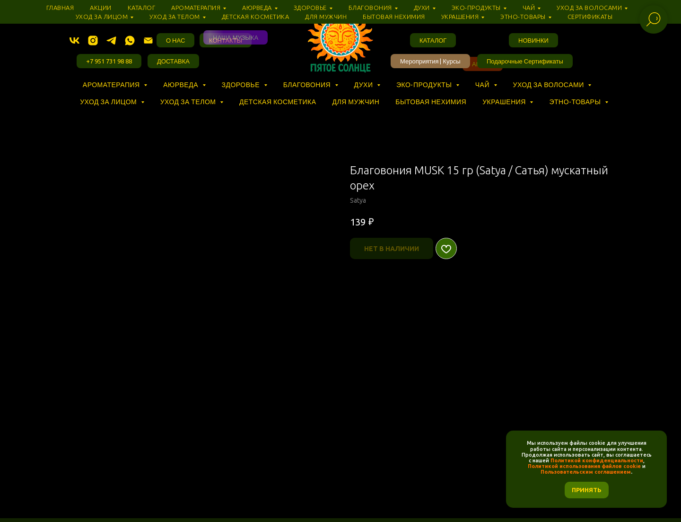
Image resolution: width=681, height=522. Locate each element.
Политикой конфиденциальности (596, 460)
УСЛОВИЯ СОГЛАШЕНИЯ (406, 482)
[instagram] (93, 40)
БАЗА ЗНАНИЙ (214, 472)
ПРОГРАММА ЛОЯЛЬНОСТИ (446, 472)
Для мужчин (356, 102)
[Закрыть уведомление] (659, 437)
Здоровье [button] (242, 85)
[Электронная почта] (148, 40)
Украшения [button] (504, 102)
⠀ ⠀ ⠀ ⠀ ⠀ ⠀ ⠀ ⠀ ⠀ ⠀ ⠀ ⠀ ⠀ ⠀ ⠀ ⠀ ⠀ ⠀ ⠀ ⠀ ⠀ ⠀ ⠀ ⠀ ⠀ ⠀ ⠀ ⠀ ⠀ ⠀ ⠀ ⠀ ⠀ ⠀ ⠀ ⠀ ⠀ (217, 93)
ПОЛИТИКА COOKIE (323, 482)
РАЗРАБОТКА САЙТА (400, 503)
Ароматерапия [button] (112, 85)
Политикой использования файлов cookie (584, 466)
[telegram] (111, 40)
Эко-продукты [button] (425, 85)
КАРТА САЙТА (500, 492)
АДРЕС (297, 472)
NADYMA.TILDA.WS (278, 503)
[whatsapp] (130, 40)
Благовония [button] (307, 85)
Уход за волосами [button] (549, 85)
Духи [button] (364, 85)
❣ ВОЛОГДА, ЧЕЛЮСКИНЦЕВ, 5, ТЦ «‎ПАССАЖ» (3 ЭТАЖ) (380, 492)
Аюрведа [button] (181, 85)
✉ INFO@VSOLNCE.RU (249, 492)
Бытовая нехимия (430, 102)
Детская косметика (277, 102)
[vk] (74, 40)
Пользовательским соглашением (586, 472)
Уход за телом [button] (189, 102)
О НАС (261, 472)
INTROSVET (338, 503)
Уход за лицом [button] (109, 102)
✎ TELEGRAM (181, 492)
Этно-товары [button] (575, 102)
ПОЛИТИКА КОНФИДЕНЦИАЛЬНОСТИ (221, 482)
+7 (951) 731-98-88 (488, 482)
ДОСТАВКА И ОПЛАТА (355, 472)
